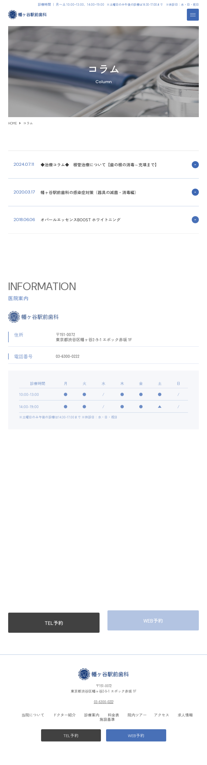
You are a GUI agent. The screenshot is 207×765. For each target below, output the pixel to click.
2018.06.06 (24, 218)
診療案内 (91, 714)
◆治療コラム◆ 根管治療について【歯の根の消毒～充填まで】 (100, 164)
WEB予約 (136, 734)
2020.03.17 (24, 192)
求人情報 (185, 714)
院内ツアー (137, 714)
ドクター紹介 (64, 714)
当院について (32, 714)
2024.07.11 (24, 164)
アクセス (161, 714)
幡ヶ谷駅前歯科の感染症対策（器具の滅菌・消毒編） (89, 192)
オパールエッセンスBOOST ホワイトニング (81, 219)
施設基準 (107, 718)
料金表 (113, 714)
